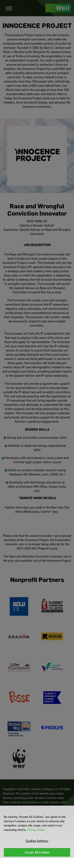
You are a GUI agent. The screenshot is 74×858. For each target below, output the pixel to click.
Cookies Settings (37, 843)
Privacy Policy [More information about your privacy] (36, 832)
